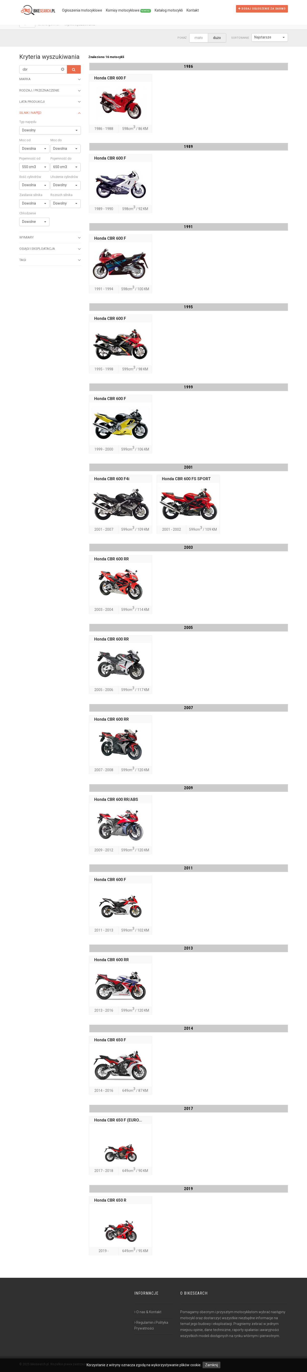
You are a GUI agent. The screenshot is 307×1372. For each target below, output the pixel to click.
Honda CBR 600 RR (111, 559)
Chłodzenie (27, 213)
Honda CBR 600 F (110, 78)
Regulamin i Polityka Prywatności (151, 1325)
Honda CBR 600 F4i (111, 478)
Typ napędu (27, 122)
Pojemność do (61, 158)
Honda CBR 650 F (110, 1040)
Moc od (25, 140)
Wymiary (50, 237)
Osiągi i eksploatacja (50, 249)
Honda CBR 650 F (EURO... (118, 1120)
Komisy (128, 10)
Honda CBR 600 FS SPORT (186, 478)
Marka (50, 79)
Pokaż (182, 37)
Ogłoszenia (82, 10)
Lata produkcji (50, 102)
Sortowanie (240, 37)
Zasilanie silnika (30, 195)
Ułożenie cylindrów (64, 177)
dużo (217, 38)
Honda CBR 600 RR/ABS (116, 799)
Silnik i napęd (50, 113)
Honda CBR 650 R (110, 1200)
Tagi (50, 260)
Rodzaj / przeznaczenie (50, 90)
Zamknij (211, 1365)
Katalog (169, 10)
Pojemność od (29, 158)
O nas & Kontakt (147, 1312)
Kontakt (193, 10)
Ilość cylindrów (30, 177)
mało (199, 38)
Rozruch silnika (61, 195)
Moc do (56, 140)
